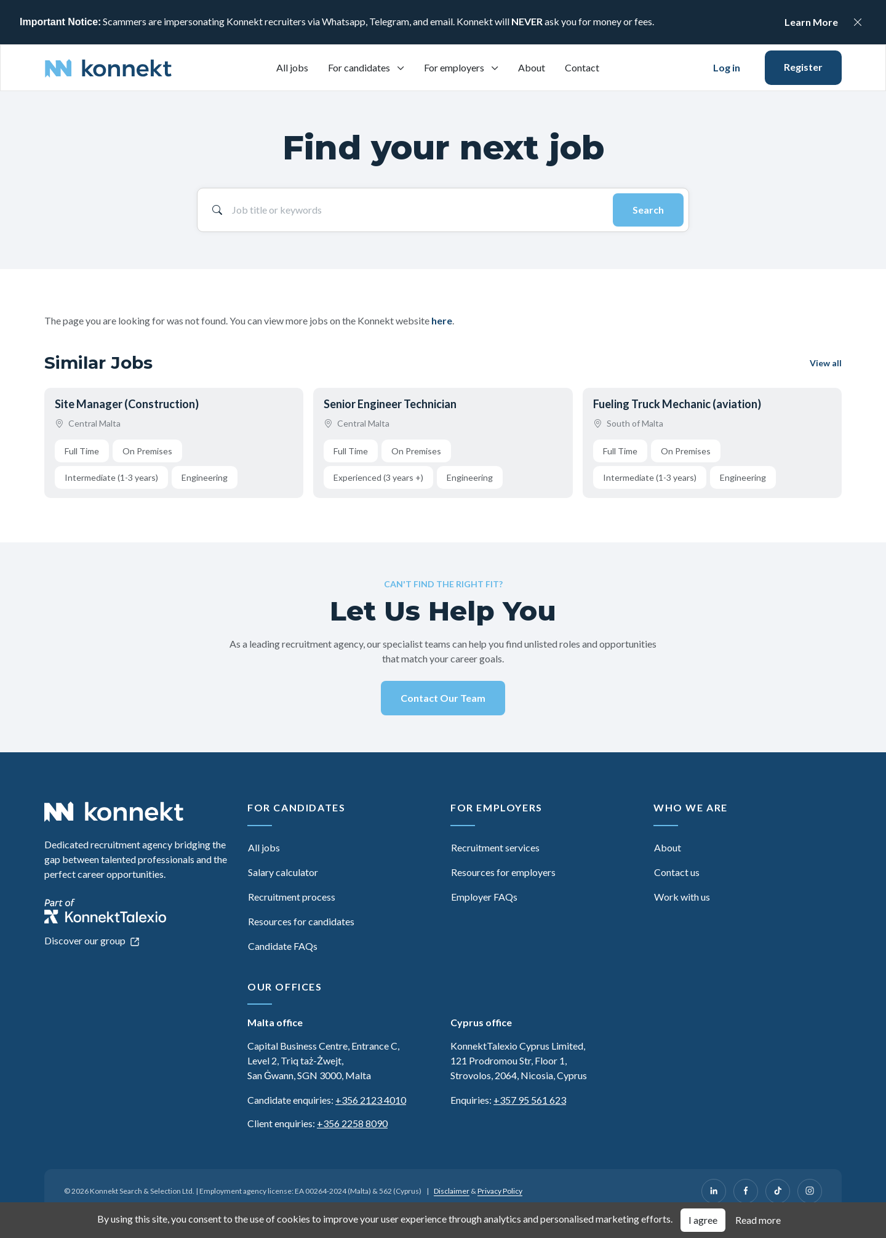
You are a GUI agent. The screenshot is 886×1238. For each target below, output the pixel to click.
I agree (702, 1220)
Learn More (811, 22)
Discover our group (92, 940)
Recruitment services (495, 847)
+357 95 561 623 (529, 1100)
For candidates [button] (360, 67)
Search (648, 209)
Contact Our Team (443, 698)
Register (803, 67)
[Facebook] (745, 1191)
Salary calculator (283, 872)
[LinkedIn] (713, 1191)
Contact (582, 67)
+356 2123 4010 (370, 1100)
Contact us (677, 872)
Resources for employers (503, 872)
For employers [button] (455, 67)
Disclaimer (451, 1191)
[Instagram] (809, 1191)
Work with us (682, 896)
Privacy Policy (499, 1191)
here (441, 320)
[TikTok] (777, 1191)
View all (826, 363)
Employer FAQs (484, 896)
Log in (726, 67)
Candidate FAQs (282, 946)
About (531, 67)
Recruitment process (291, 896)
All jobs (292, 67)
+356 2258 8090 (352, 1123)
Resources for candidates (301, 921)
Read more (758, 1220)
